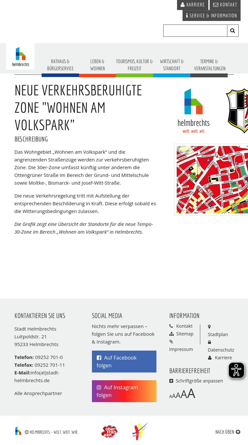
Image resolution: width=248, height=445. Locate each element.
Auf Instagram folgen (117, 391)
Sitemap (184, 334)
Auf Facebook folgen (117, 361)
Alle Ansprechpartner (38, 393)
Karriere (223, 357)
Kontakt (184, 326)
